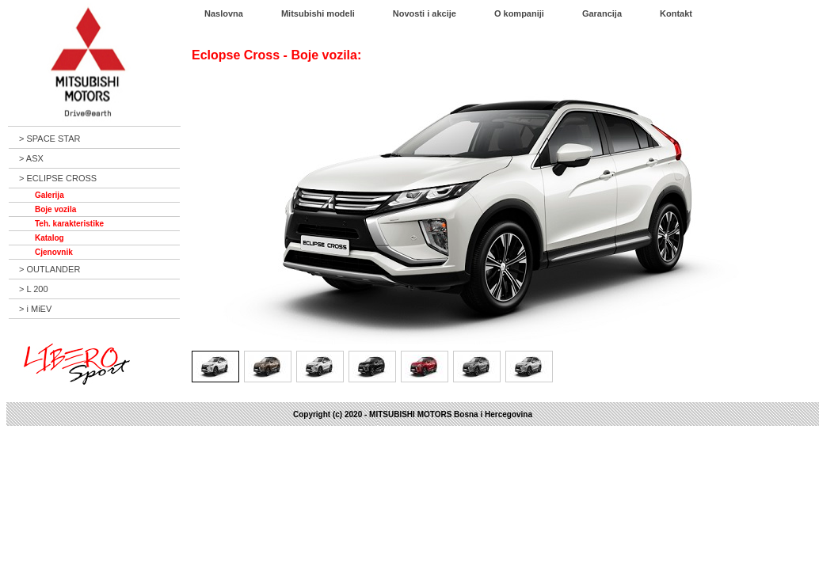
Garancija (602, 13)
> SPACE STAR (50, 138)
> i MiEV (35, 309)
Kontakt (676, 13)
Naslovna (223, 13)
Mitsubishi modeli (318, 13)
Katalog (49, 238)
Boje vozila (55, 209)
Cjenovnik (54, 252)
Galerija (49, 195)
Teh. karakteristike (69, 223)
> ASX (31, 158)
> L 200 (33, 289)
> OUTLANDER (49, 269)
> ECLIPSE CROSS (58, 178)
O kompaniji (519, 13)
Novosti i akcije (424, 13)
